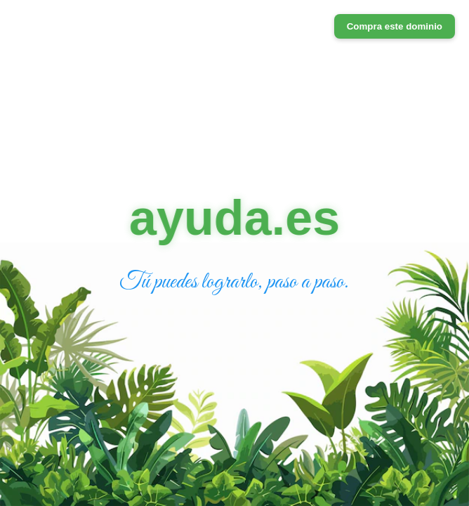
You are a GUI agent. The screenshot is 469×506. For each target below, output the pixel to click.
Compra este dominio (394, 26)
